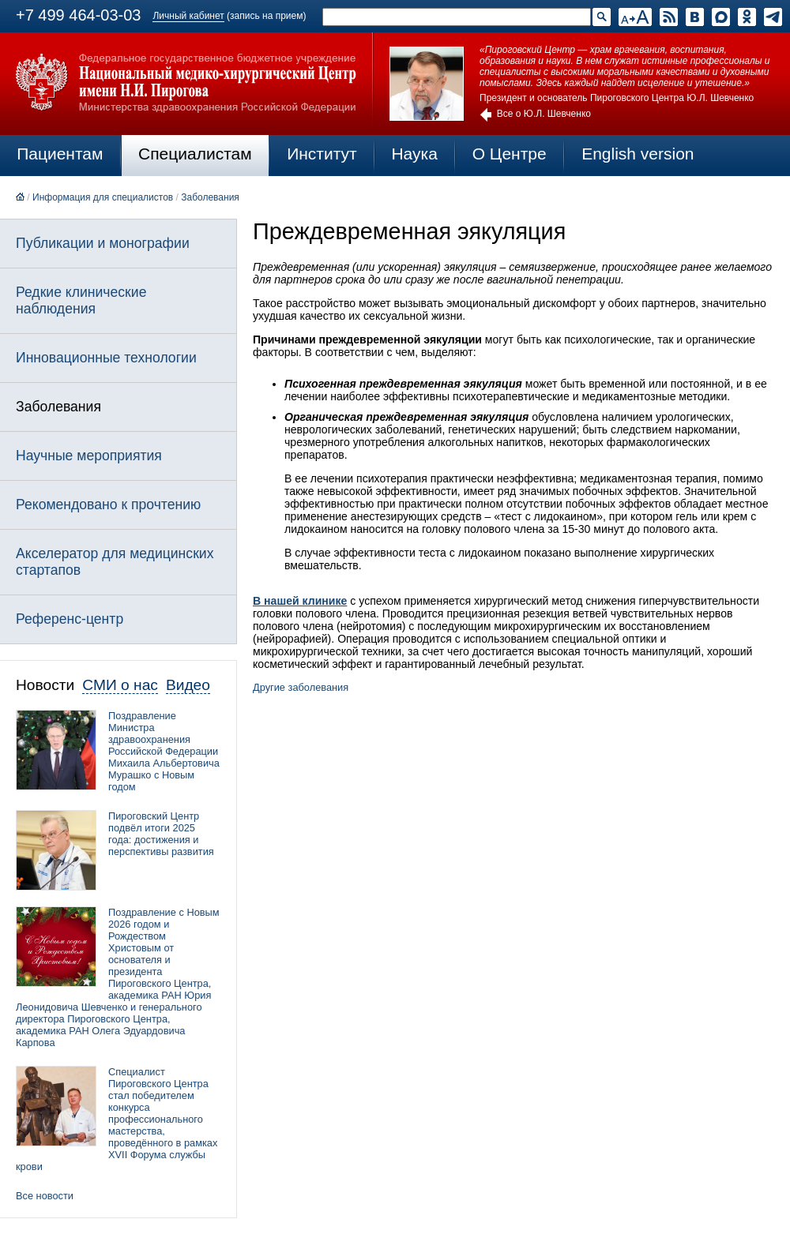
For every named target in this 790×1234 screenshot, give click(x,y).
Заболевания (210, 197)
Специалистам (195, 153)
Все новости (44, 1196)
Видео (188, 685)
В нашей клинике (300, 600)
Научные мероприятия (89, 455)
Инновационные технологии (106, 358)
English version (637, 153)
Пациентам (60, 153)
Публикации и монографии (103, 243)
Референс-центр (69, 619)
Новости (45, 685)
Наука (414, 153)
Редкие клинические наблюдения (81, 300)
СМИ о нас (120, 685)
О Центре (509, 153)
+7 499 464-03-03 (78, 15)
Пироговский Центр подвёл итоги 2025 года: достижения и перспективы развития (161, 833)
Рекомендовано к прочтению (108, 504)
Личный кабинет (188, 15)
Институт (322, 153)
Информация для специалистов (102, 197)
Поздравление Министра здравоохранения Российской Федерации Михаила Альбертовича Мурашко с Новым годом (164, 751)
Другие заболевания (300, 687)
